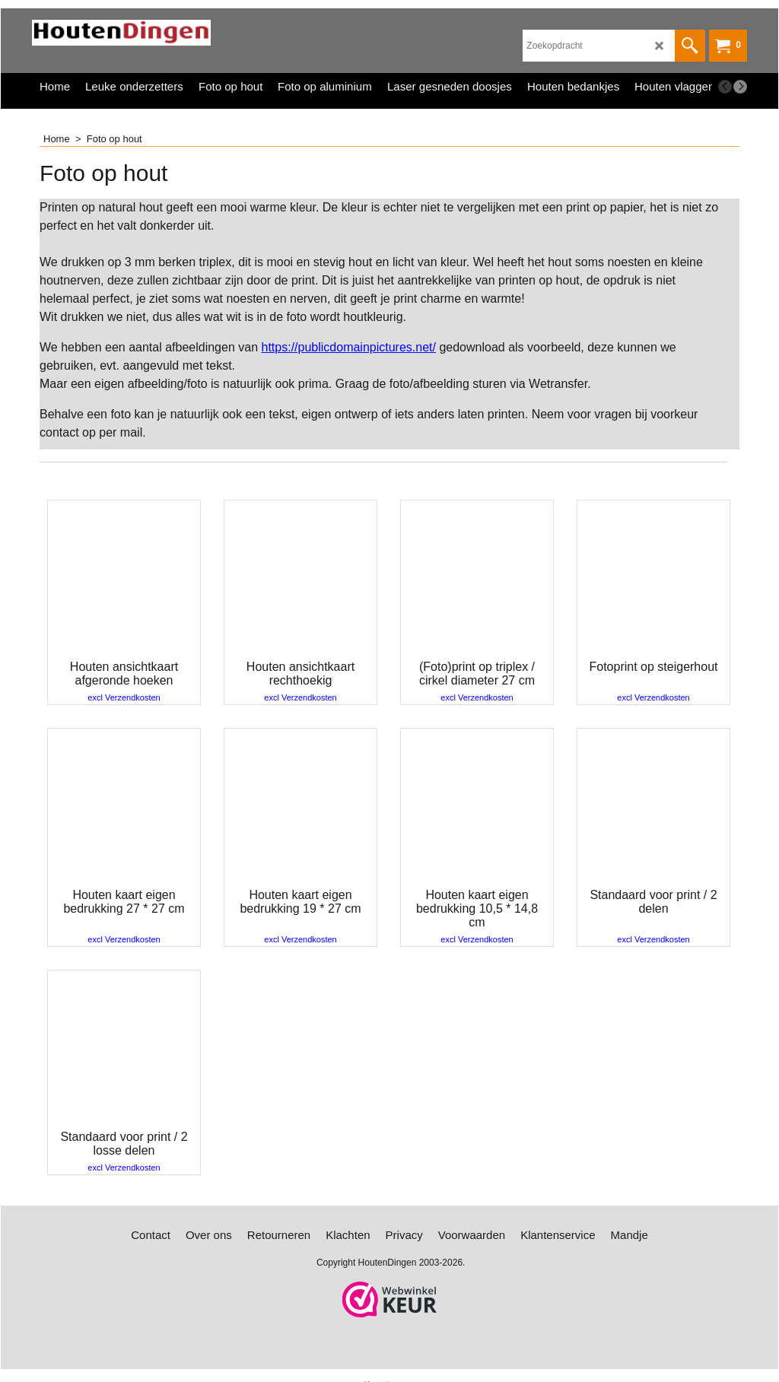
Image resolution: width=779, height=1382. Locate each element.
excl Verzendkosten (123, 697)
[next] (740, 87)
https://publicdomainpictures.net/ (349, 347)
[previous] (725, 87)
